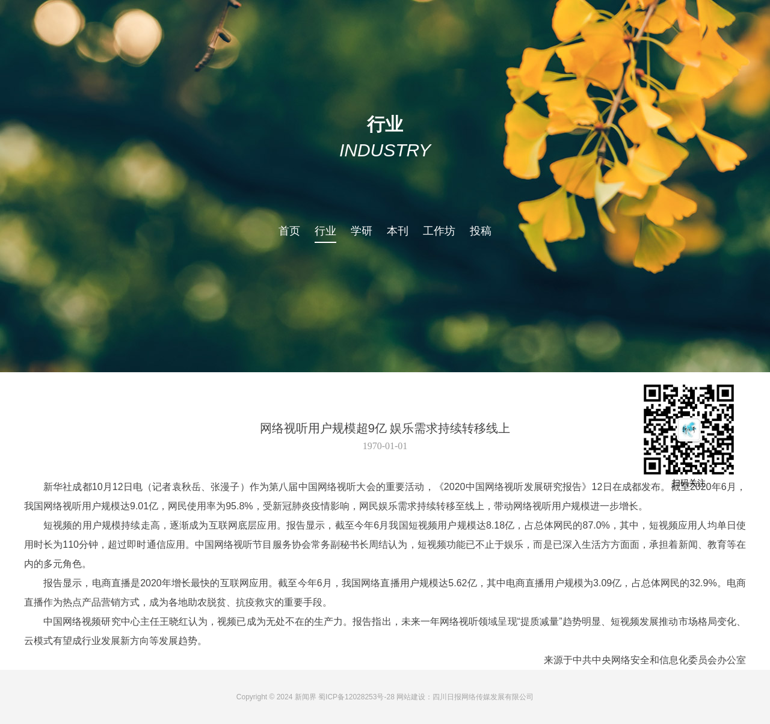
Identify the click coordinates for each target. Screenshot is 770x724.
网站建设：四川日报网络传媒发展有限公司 (465, 697)
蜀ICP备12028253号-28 (356, 697)
